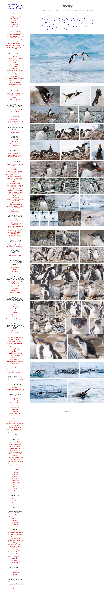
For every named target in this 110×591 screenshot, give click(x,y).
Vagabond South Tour (15, 120)
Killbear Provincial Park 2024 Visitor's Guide (15, 37)
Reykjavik (15, 142)
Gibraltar (15, 474)
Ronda (15, 485)
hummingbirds (15, 76)
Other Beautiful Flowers (15, 499)
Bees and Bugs (15, 512)
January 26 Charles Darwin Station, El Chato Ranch (15, 203)
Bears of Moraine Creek (15, 153)
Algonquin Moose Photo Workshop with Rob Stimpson (15, 245)
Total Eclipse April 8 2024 (15, 128)
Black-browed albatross (15, 335)
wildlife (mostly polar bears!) (15, 390)
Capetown (15, 24)
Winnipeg (15, 387)
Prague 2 (15, 401)
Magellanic (15, 313)
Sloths (15, 57)
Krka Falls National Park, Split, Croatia (15, 430)
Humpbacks (15, 267)
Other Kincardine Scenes (15, 582)
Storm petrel (15, 364)
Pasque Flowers (15, 505)
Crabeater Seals (15, 292)
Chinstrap (15, 306)
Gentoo (15, 308)
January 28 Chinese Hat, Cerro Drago (15, 210)
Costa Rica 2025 (15, 54)
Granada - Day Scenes (15, 464)
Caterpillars (15, 522)
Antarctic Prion (15, 331)
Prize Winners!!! (15, 31)
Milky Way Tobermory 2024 (15, 94)
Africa (15, 14)
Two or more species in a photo (15, 319)
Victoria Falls (15, 22)
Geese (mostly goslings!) (15, 556)
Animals (15, 20)
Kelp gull (15, 351)
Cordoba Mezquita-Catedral (15, 457)
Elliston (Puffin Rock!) (15, 230)
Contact (15, 589)
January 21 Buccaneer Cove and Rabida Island (15, 186)
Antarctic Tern (15, 333)
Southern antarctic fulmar (15, 362)
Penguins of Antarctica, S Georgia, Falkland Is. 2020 (15, 299)
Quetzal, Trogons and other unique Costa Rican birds (15, 59)
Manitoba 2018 (15, 385)
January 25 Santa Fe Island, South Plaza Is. (15, 200)
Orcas (15, 269)
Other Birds (15, 66)
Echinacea (15, 503)
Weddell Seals (15, 284)
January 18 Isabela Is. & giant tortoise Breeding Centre (15, 175)
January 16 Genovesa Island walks (15, 168)
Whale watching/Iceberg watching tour (15, 233)
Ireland (15, 117)
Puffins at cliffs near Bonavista (15, 223)
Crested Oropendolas (15, 82)
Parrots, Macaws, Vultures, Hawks (15, 71)
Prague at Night (15, 403)
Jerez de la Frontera (15, 489)
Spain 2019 (15, 439)
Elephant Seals (15, 290)
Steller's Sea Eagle (15, 221)
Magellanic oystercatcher (15, 353)
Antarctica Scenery (15, 252)
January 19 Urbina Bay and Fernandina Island (15, 179)
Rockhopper (15, 317)
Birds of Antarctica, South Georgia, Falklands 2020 (15, 326)
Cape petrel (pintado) (15, 341)
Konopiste (15, 405)
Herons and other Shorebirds (15, 78)
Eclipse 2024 (15, 132)
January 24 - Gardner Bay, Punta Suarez (15, 196)
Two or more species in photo (15, 370)
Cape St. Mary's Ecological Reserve (15, 227)
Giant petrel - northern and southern (15, 344)
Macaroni (15, 315)
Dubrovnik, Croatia (15, 427)
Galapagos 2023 (15, 161)
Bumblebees (15, 515)
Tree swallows (15, 554)
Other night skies (15, 99)
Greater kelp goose (15, 347)
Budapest (15, 411)
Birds (15, 529)
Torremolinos (15, 466)
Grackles (15, 558)
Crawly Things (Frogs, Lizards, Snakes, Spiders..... (15, 85)
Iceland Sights (15, 140)
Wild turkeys (15, 572)
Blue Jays (15, 560)
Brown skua (15, 339)
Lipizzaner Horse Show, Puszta (15, 414)
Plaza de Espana (15, 450)
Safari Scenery (15, 26)
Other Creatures (15, 64)
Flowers (15, 496)
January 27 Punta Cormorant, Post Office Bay (15, 207)
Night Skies (15, 91)
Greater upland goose (15, 349)
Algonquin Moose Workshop (15, 241)
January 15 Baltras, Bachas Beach (15, 165)
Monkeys (15, 74)
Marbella (15, 472)
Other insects (15, 525)
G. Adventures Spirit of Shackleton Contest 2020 (15, 42)
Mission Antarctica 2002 (15, 380)
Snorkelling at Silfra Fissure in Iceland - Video (15, 144)
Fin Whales (15, 271)
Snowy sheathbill (15, 359)
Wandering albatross (15, 372)
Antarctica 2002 (15, 377)
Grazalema (15, 478)
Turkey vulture (15, 366)
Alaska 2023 (15, 150)
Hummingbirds (15, 562)
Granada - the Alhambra (15, 462)
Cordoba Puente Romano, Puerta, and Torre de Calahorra (15, 454)
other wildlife (15, 567)
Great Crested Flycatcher (15, 552)
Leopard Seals (15, 286)
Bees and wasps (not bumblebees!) (15, 517)
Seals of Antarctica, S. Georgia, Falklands (15, 277)
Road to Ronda (15, 483)
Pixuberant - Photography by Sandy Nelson (16, 6)
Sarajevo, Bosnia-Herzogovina (15, 423)
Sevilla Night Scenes (15, 444)
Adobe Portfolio (69, 420)
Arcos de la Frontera (15, 487)
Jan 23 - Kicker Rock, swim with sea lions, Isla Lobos (15, 193)
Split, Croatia (15, 425)
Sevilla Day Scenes (15, 446)
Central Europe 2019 (15, 395)
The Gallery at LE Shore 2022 (15, 45)
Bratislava (15, 409)
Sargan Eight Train (15, 421)
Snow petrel (15, 357)
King (15, 311)
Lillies (15, 507)
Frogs (15, 574)
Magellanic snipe (15, 355)
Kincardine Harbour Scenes (15, 584)
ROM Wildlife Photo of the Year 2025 (15, 48)
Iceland (15, 137)
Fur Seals (15, 288)
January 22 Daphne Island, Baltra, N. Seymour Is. (15, 189)
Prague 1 (15, 399)
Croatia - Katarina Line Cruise (15, 433)
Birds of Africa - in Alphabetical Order (15, 17)
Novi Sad (15, 419)
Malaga (15, 468)
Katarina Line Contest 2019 (15, 40)
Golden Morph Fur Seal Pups (15, 282)
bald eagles (15, 219)
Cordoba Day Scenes (15, 460)
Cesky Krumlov (15, 407)
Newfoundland (15, 216)
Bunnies (15, 570)
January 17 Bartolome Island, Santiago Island (15, 172)
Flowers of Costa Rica (15, 80)
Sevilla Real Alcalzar (15, 442)
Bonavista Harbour (15, 236)
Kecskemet (15, 417)
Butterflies (15, 520)
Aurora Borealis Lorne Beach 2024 (15, 96)
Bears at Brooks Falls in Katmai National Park (15, 156)
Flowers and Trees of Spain (15, 491)
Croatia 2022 (15, 112)
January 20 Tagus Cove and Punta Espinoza (15, 182)
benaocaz (15, 476)
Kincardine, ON (15, 579)
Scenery (15, 62)
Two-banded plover (15, 368)
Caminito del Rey (15, 470)
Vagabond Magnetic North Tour (15, 122)
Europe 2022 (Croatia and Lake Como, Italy (15, 105)
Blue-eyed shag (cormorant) (15, 337)
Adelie (15, 304)
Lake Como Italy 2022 (15, 110)
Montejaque (15, 481)
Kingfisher (15, 68)
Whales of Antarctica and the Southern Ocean (15, 262)
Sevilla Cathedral (15, 448)
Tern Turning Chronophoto (15, 34)
